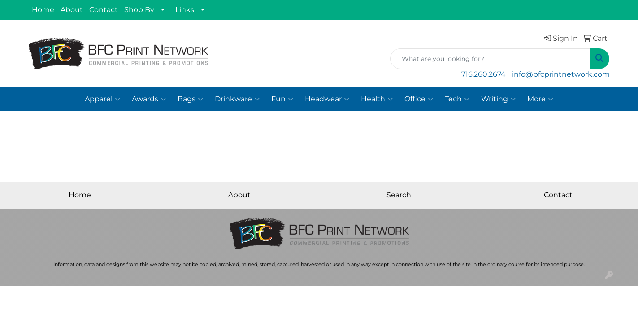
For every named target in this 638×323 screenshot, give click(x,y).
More (540, 99)
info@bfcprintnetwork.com (561, 74)
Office (418, 99)
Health (377, 99)
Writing (498, 99)
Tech (457, 99)
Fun (282, 99)
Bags (190, 99)
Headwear (327, 99)
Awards (149, 99)
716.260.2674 (483, 74)
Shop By (139, 9)
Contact (103, 9)
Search (398, 195)
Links (184, 9)
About (72, 9)
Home (43, 9)
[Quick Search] (490, 58)
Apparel (102, 99)
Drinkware (237, 99)
